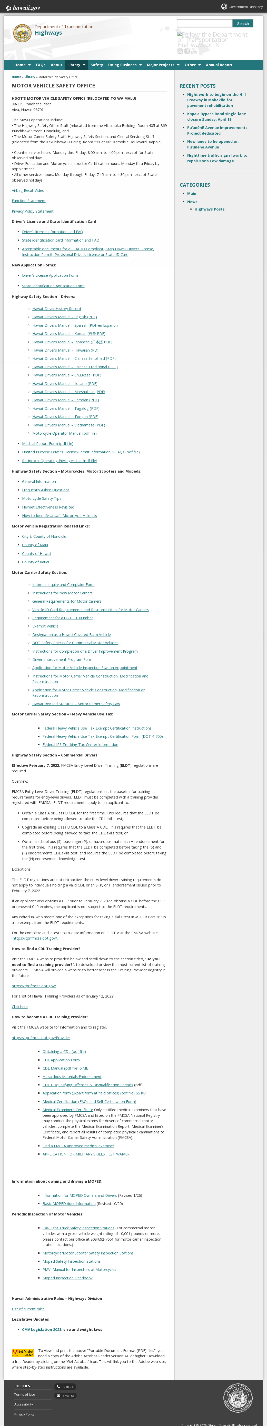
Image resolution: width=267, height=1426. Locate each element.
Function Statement (29, 188)
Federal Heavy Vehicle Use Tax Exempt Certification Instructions (97, 715)
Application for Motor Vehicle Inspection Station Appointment (84, 655)
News (192, 189)
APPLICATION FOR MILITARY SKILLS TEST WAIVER (86, 1141)
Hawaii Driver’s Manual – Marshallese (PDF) (68, 379)
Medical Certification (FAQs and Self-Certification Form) (89, 1088)
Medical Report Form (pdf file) (47, 430)
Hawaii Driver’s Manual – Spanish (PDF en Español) (75, 312)
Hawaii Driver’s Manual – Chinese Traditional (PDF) (75, 354)
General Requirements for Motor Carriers (66, 588)
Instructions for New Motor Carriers (62, 580)
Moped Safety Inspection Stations (72, 1248)
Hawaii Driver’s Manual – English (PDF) (64, 304)
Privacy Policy (24, 1401)
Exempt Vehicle (45, 613)
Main (191, 180)
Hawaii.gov (22, 7)
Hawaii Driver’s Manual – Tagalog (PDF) (66, 395)
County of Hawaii (36, 540)
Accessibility (23, 1391)
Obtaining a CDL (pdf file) (64, 1038)
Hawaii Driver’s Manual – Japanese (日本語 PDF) (72, 329)
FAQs (41, 51)
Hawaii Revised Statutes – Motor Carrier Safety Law (76, 691)
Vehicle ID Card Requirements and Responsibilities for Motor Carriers (90, 596)
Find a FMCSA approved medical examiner (78, 1133)
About (56, 51)
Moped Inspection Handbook (68, 1265)
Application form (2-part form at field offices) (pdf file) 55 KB (94, 1080)
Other (190, 51)
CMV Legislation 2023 (41, 1316)
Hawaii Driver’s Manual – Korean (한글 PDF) (68, 320)
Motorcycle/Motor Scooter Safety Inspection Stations (88, 1240)
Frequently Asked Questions (46, 477)
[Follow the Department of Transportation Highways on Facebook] (194, 34)
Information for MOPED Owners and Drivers (80, 1182)
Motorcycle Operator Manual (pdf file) (64, 420)
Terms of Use (24, 1381)
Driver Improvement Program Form (62, 646)
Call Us (68, 1374)
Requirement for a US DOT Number (62, 605)
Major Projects (160, 51)
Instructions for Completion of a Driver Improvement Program (85, 638)
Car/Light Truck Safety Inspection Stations (78, 1215)
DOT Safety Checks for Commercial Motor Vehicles (75, 630)
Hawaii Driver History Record (56, 296)
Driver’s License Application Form (50, 262)
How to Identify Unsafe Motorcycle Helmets (59, 502)
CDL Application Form (61, 1047)
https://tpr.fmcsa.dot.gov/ (35, 925)
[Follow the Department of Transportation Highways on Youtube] (201, 34)
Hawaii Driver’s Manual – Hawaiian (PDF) (66, 337)
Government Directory (243, 6)
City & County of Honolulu (44, 523)
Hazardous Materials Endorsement (72, 1063)
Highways (48, 32)
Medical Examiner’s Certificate (68, 1097)
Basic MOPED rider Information (69, 1191)
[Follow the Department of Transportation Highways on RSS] (187, 34)
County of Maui (35, 532)
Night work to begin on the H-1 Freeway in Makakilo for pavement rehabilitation (216, 87)
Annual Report (219, 51)
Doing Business (122, 51)
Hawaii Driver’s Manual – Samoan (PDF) (65, 387)
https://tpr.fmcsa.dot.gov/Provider (41, 1024)
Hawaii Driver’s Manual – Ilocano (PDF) (64, 370)
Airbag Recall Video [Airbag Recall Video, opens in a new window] (28, 177)
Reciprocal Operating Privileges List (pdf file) (59, 447)
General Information (39, 468)
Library (73, 51)
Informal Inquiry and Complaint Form (63, 572)
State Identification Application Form (53, 273)
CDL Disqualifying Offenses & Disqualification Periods (88, 1072)
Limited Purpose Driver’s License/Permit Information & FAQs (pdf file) (81, 439)
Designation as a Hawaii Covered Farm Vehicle (71, 621)
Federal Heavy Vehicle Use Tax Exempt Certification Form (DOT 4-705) (103, 723)
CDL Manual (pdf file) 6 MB (65, 1055)
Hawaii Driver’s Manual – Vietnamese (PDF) (68, 412)
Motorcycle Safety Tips (41, 485)
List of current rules (28, 1296)
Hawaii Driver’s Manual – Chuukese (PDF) (66, 362)
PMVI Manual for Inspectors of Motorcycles (79, 1256)
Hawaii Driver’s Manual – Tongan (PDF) (65, 404)
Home (20, 51)
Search (243, 24)
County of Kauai (35, 549)
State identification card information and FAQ (60, 227)
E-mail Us (68, 1383)
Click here (20, 993)
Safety (97, 51)
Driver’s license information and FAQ (52, 219)
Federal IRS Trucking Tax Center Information (80, 732)
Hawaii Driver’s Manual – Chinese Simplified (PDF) (74, 345)
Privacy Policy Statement (33, 198)
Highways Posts (210, 196)
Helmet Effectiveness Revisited (48, 494)
